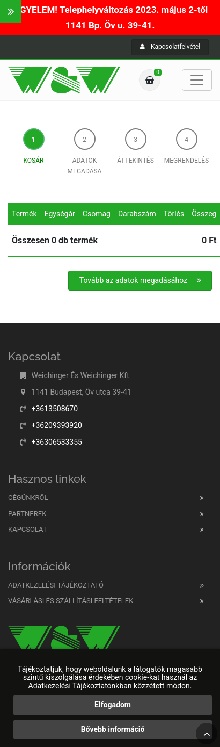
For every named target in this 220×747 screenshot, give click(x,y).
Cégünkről (28, 498)
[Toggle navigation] (197, 80)
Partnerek (27, 514)
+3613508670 (54, 408)
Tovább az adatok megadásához (140, 280)
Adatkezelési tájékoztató (56, 585)
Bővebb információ (113, 729)
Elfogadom (112, 704)
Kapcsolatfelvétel (170, 46)
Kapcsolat (27, 529)
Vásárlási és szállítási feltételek (70, 601)
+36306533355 (56, 442)
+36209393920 (56, 425)
